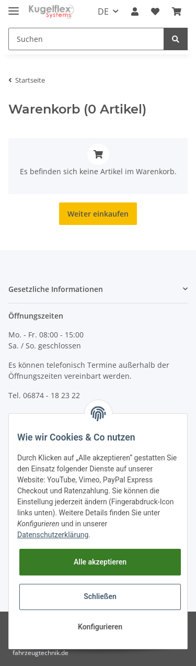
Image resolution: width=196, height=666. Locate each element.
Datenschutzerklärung (52, 534)
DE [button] (103, 11)
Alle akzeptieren (100, 562)
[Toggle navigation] (13, 6)
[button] (135, 11)
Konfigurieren (100, 627)
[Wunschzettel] (155, 11)
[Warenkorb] (177, 11)
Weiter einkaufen (98, 214)
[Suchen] (86, 39)
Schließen (100, 596)
